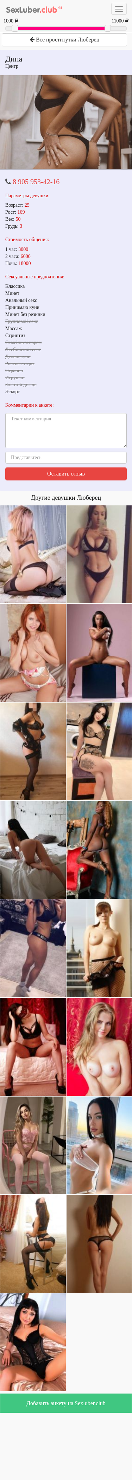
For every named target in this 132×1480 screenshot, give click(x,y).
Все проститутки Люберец (64, 40)
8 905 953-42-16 (36, 182)
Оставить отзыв (66, 474)
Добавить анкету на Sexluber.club (66, 1403)
